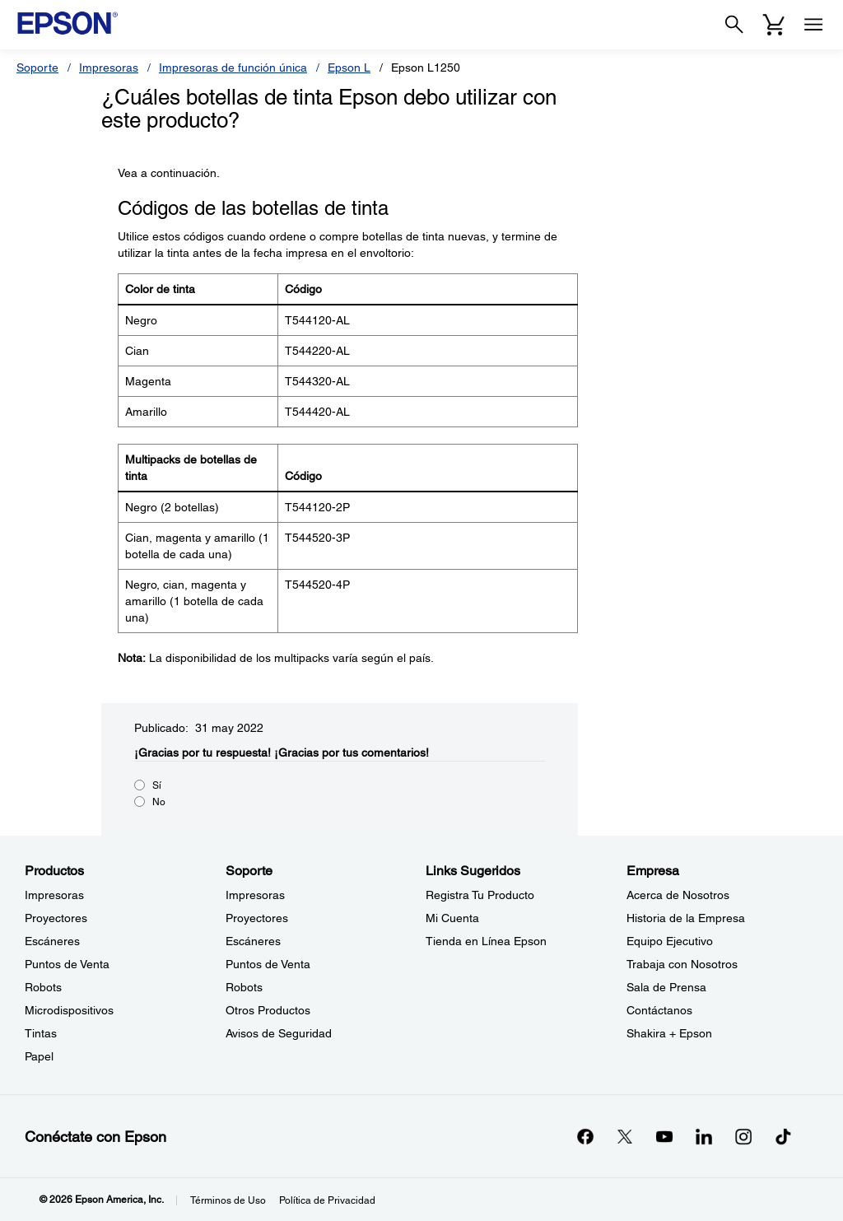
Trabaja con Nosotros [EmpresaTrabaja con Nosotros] (682, 964)
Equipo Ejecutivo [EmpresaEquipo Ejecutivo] (669, 941)
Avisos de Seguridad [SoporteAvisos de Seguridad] (279, 1033)
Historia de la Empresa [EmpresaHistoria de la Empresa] (685, 918)
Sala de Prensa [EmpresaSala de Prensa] (666, 987)
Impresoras (108, 67)
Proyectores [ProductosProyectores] (56, 918)
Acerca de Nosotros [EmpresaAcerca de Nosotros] (677, 895)
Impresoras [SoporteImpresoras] (255, 895)
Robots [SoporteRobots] (244, 987)
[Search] (734, 25)
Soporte (37, 67)
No (158, 802)
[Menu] (813, 25)
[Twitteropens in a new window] (625, 1136)
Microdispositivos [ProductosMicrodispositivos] (69, 1010)
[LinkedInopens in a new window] (704, 1136)
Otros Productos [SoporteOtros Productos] (268, 1010)
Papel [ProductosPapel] (39, 1056)
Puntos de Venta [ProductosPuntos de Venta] (67, 964)
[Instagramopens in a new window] (743, 1136)
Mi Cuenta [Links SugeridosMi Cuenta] (452, 918)
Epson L (349, 67)
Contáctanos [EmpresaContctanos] (659, 1010)
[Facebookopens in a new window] (585, 1136)
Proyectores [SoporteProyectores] (257, 918)
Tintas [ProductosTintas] (41, 1033)
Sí (156, 785)
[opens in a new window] (783, 1136)
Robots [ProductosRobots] (43, 987)
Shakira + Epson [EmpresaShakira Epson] (669, 1033)
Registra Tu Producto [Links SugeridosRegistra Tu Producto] (480, 895)
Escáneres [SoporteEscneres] (253, 941)
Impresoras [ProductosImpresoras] (54, 895)
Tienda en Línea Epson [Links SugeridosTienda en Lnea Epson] (486, 941)
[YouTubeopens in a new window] (664, 1136)
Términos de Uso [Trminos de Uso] (228, 1200)
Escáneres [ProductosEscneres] (52, 941)
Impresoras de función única (233, 67)
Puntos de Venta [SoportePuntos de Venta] (268, 964)
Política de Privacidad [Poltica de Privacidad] (327, 1200)
